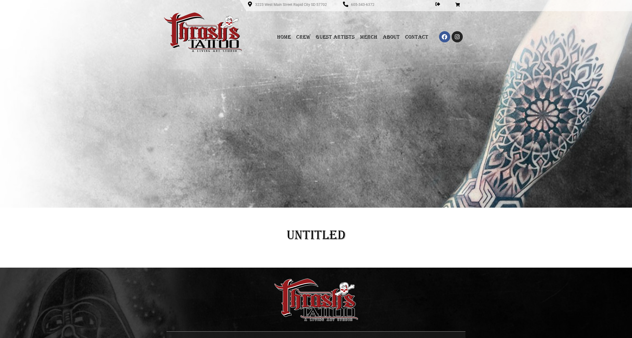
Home (284, 37)
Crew (303, 37)
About (391, 37)
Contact (416, 37)
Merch (368, 37)
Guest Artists (335, 37)
